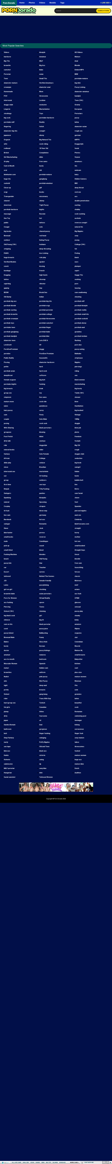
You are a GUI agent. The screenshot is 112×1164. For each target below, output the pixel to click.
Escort (6, 572)
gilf (40, 188)
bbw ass (7, 751)
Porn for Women (10, 598)
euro (76, 262)
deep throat (79, 188)
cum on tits (8, 624)
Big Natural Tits (45, 140)
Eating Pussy (44, 240)
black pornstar (45, 624)
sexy (76, 236)
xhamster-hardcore (46, 362)
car (5, 567)
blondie (77, 559)
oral (5, 170)
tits (76, 166)
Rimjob (6, 489)
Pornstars (78, 113)
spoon (41, 602)
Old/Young (43, 559)
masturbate (43, 471)
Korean (42, 646)
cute (76, 690)
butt (5, 733)
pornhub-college (45, 314)
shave (77, 498)
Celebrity (78, 519)
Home (21, 3)
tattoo (6, 279)
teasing (77, 288)
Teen (6, 78)
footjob (77, 441)
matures (42, 655)
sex (76, 375)
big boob (78, 463)
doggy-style (8, 105)
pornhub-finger (45, 327)
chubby (77, 209)
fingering (7, 126)
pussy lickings (44, 650)
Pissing (7, 362)
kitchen (77, 664)
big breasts (8, 388)
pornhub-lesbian (81, 336)
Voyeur (77, 157)
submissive (8, 764)
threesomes (79, 746)
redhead (7, 148)
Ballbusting (43, 633)
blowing (42, 432)
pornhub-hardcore (11, 209)
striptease (79, 358)
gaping (6, 288)
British (6, 153)
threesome (43, 96)
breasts (42, 690)
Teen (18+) (79, 100)
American (7, 205)
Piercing (7, 607)
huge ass (78, 760)
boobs (41, 192)
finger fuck (79, 733)
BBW (76, 74)
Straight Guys (80, 550)
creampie (7, 87)
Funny (41, 637)
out (5, 476)
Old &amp (7, 297)
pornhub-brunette (11, 314)
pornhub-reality (80, 310)
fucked (77, 751)
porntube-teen (9, 327)
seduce (42, 463)
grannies (78, 694)
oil (40, 720)
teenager (78, 720)
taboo (77, 742)
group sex (8, 393)
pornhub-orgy (44, 306)
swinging (42, 738)
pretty (6, 690)
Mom (41, 92)
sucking (78, 279)
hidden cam (43, 668)
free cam (78, 563)
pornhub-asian (9, 371)
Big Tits (7, 61)
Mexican (78, 681)
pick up (6, 546)
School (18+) (9, 611)
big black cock (9, 616)
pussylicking (44, 585)
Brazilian (42, 467)
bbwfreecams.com (82, 524)
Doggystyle (79, 144)
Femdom (78, 436)
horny (77, 533)
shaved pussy (44, 231)
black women (80, 380)
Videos (42, 3)
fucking (42, 384)
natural (6, 502)
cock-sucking (80, 214)
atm (5, 681)
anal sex (78, 515)
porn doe (78, 345)
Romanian (78, 712)
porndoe (7, 354)
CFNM (77, 598)
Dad (40, 725)
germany (42, 515)
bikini (41, 436)
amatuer (7, 655)
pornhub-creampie (11, 319)
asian (41, 74)
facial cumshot (9, 777)
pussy (77, 118)
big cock (7, 118)
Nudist (6, 677)
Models (52, 3)
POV (5, 96)
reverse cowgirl (81, 223)
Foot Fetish (8, 436)
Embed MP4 (79, 70)
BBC (76, 183)
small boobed (80, 546)
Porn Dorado (9, 3)
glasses (78, 602)
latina (77, 122)
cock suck (43, 423)
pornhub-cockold (81, 319)
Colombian (79, 642)
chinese (7, 620)
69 (40, 345)
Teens (41, 607)
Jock (41, 528)
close (6, 467)
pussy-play (79, 611)
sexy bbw (42, 768)
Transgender (9, 196)
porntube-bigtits (10, 384)
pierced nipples (80, 511)
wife (5, 144)
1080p (77, 419)
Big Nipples (79, 231)
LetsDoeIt (8, 345)
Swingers (7, 493)
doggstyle (43, 445)
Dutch (77, 768)
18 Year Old (43, 148)
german (78, 135)
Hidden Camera (80, 179)
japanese (7, 135)
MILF (41, 61)
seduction (78, 458)
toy (40, 393)
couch (41, 546)
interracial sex (9, 471)
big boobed (79, 410)
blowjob (42, 52)
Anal (76, 61)
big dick (78, 83)
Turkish (42, 703)
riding (77, 371)
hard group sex (9, 703)
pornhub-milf (80, 301)
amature (78, 624)
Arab (41, 388)
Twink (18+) (79, 393)
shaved (6, 201)
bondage (7, 271)
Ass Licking (43, 253)
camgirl (77, 467)
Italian (77, 471)
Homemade (8, 92)
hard (41, 367)
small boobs (8, 537)
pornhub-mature (45, 174)
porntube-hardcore (46, 118)
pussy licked (8, 633)
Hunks (6, 755)
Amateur (42, 57)
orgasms (78, 633)
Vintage (78, 415)
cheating (78, 297)
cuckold (7, 183)
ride (5, 445)
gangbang (43, 179)
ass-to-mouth (9, 659)
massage (7, 214)
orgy (5, 192)
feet (76, 502)
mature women (80, 677)
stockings (8, 113)
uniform (42, 672)
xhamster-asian (81, 126)
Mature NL (79, 650)
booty (6, 646)
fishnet (6, 694)
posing (6, 423)
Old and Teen (44, 746)
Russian (42, 214)
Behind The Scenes (46, 576)
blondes (42, 554)
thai (40, 563)
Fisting (77, 253)
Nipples (77, 362)
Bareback (7, 519)
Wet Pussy (43, 681)
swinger (7, 524)
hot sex (77, 541)
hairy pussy (8, 410)
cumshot (7, 70)
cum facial (79, 493)
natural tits (79, 227)
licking (77, 725)
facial (77, 148)
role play (42, 257)
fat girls (7, 707)
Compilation (43, 153)
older (41, 450)
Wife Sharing (9, 428)
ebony (41, 135)
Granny (77, 105)
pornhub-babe (44, 332)
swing (41, 760)
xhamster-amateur (82, 92)
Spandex (78, 506)
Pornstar (7, 74)
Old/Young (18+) (10, 244)
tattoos (42, 223)
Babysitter (79, 659)
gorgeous (43, 729)
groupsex (7, 432)
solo (41, 227)
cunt (76, 668)
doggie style (79, 454)
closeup (42, 279)
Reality (41, 122)
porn (76, 284)
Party (41, 415)
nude (6, 541)
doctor (6, 650)
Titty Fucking (44, 489)
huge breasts (9, 257)
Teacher (42, 567)
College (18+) (80, 244)
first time (7, 484)
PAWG (6, 253)
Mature (77, 57)
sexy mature (79, 738)
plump (6, 712)
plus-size (78, 672)
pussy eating (79, 349)
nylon (6, 406)
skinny (41, 201)
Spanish (42, 664)
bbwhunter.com (10, 174)
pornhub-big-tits (45, 301)
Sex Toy (7, 218)
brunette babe (9, 594)
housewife (43, 358)
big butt (42, 380)
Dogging (7, 275)
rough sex (78, 131)
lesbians (42, 244)
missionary (43, 196)
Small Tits (43, 78)
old (40, 170)
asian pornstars (45, 594)
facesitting (79, 567)
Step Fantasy (9, 738)
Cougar (7, 227)
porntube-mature (81, 78)
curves (42, 572)
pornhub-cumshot (46, 323)
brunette (7, 65)
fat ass (77, 572)
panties (42, 493)
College (42, 458)
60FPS (77, 140)
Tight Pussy (43, 205)
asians (77, 589)
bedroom (42, 659)
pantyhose (43, 406)
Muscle (77, 646)
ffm (76, 685)
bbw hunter (8, 533)
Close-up (7, 188)
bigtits (41, 209)
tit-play (6, 161)
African (7, 458)
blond (41, 550)
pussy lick (7, 563)
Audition (78, 773)
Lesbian (42, 100)
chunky (77, 616)
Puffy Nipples (44, 742)
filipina (77, 629)
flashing (78, 340)
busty (41, 166)
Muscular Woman (10, 664)
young (77, 240)
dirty (5, 716)
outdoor (7, 240)
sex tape (7, 746)
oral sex (78, 192)
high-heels (43, 275)
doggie (77, 423)
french (41, 271)
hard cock (43, 371)
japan (6, 720)
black (77, 257)
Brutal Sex (43, 292)
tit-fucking (43, 476)
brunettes (8, 672)
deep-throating (45, 249)
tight (5, 685)
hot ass (42, 519)
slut (76, 637)
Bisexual (7, 236)
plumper (78, 266)
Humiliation (79, 406)
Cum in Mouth (9, 166)
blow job (78, 428)
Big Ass (42, 65)
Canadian (42, 707)
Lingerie (7, 109)
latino (77, 699)
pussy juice (43, 629)
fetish (41, 126)
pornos (42, 533)
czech (6, 266)
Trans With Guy (45, 699)
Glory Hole (43, 642)
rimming (42, 611)
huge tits (7, 179)
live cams (43, 397)
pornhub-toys (9, 323)
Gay (40, 288)
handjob (78, 96)
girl (40, 616)
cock (76, 707)
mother (77, 537)
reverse (42, 537)
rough (77, 450)
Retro (77, 489)
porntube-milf (9, 122)
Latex (6, 585)
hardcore (7, 57)
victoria (42, 755)
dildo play (7, 463)
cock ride (43, 402)
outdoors (42, 480)
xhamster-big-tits (10, 131)
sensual (78, 607)
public (6, 223)
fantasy (7, 454)
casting (77, 205)
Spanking (7, 498)
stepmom (7, 397)
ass (76, 196)
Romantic (43, 524)
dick (40, 773)
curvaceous (79, 729)
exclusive (43, 105)
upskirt (42, 262)
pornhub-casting (10, 310)
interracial (8, 100)
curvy (41, 410)
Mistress (78, 581)
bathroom (7, 729)
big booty (78, 388)
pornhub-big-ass (10, 301)
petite (6, 367)
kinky (77, 620)
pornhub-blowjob (81, 306)
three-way (43, 511)
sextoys (42, 441)
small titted (8, 550)
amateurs (78, 161)
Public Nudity (9, 358)
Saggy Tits (79, 275)
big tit (41, 620)
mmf (76, 585)
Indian (41, 297)
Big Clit (77, 445)
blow (76, 402)
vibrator (42, 284)
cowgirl (42, 131)
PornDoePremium (11, 349)
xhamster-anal (44, 87)
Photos (32, 3)
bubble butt (79, 480)
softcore (42, 375)
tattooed (7, 576)
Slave (6, 528)
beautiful (78, 703)
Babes (6, 642)
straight (78, 528)
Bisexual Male (9, 637)
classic (77, 576)
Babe (41, 70)
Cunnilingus (43, 541)
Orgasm (7, 140)
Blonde (77, 65)
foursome (43, 716)
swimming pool (80, 716)
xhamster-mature (10, 83)
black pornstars (45, 428)
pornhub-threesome (47, 319)
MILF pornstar (9, 768)
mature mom (9, 402)
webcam (78, 170)
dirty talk (7, 441)
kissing (42, 266)
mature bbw (79, 764)
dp (40, 764)
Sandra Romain (9, 725)
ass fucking (8, 602)
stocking (42, 589)
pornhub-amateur (46, 183)
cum (5, 415)
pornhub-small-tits (82, 314)
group (6, 480)
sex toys (42, 484)
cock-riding (43, 144)
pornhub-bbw (44, 336)
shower (77, 397)
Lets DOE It (43, 340)
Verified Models (10, 262)
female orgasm (10, 380)
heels (77, 476)
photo (77, 432)
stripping (7, 249)
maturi (6, 668)
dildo (41, 157)
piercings (78, 367)
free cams (43, 161)
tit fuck (6, 511)
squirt (77, 271)
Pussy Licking (80, 87)
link (110, 1132)
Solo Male (43, 419)
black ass (43, 751)
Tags (62, 3)
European (78, 109)
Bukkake (78, 354)
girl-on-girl (8, 589)
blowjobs (42, 498)
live (76, 484)
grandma (78, 332)
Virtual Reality (44, 598)
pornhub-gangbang (11, 332)
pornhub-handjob (10, 336)
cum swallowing (81, 292)
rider (6, 699)
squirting (7, 284)
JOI (5, 581)
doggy (41, 349)
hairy (76, 174)
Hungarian (8, 773)
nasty (6, 742)
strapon (42, 506)
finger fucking (44, 733)
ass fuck (78, 594)
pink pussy (43, 677)
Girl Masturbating (10, 157)
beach (6, 559)
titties (41, 712)
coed (6, 629)
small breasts (80, 655)
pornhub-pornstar (46, 310)
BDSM (6, 292)
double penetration (82, 201)
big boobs (7, 231)
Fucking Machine (10, 554)
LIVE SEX (105, 3)
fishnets (7, 760)
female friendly (45, 581)
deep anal (43, 685)
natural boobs (9, 450)
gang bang (43, 694)
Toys (41, 113)
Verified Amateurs (46, 83)
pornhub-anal (80, 327)
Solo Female (44, 454)
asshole (78, 218)
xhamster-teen (9, 340)
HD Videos (79, 52)
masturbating (80, 384)
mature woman (80, 755)
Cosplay (7, 506)
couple (6, 419)
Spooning (43, 502)
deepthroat (8, 375)
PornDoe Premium (46, 354)
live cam (7, 515)
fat (76, 249)
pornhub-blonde (10, 306)
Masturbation (44, 109)
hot (40, 218)
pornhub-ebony (80, 323)
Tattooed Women (46, 777)
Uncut (77, 554)
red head (42, 236)
